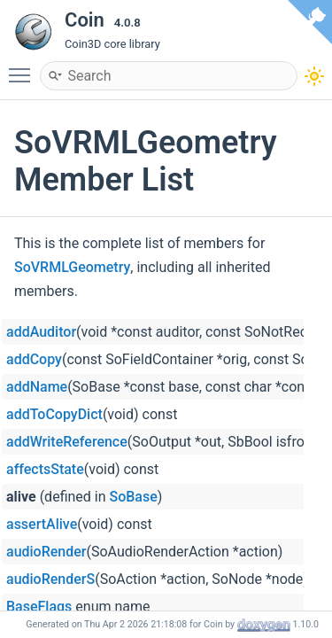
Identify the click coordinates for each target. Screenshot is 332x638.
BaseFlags (39, 606)
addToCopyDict (54, 414)
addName (36, 386)
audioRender (46, 551)
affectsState (45, 469)
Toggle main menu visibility (24, 67)
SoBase (134, 496)
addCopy (34, 359)
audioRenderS (50, 579)
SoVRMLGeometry (72, 267)
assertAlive (41, 524)
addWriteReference (66, 441)
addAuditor (41, 331)
